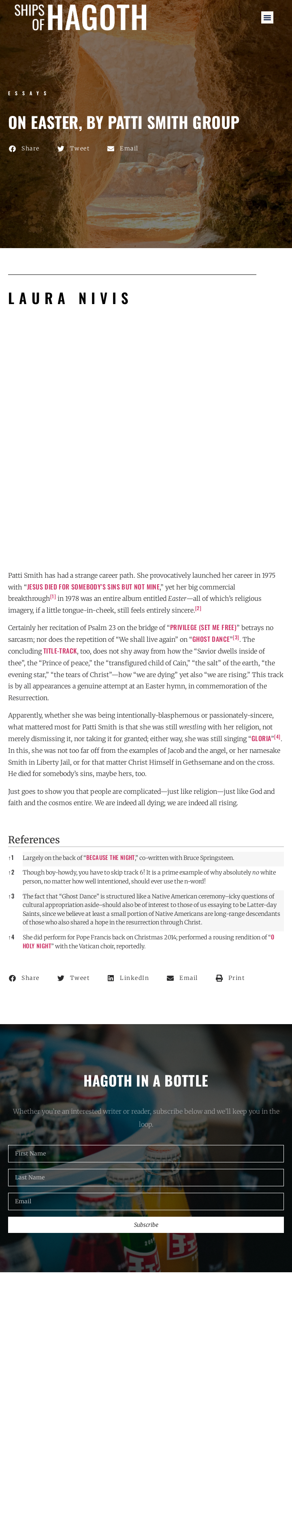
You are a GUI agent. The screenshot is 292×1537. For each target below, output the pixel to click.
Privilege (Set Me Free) (203, 627)
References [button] (34, 840)
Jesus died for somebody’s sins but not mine (93, 587)
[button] (267, 17)
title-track (60, 651)
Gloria (261, 738)
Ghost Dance (211, 639)
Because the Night (110, 857)
